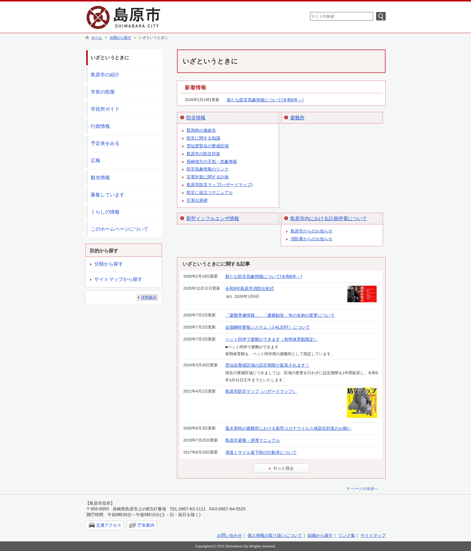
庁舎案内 (146, 525)
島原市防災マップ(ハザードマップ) (220, 184)
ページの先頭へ (364, 489)
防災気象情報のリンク (208, 169)
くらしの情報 (105, 211)
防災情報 (195, 117)
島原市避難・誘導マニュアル (252, 440)
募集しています (107, 194)
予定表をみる (105, 143)
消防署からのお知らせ (311, 238)
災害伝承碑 (197, 200)
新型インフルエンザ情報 (212, 218)
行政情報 (100, 126)
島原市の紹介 (105, 74)
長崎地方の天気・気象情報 (212, 161)
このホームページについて (119, 229)
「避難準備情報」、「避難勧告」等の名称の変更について (280, 315)
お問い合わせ (229, 535)
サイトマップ (373, 535)
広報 (95, 160)
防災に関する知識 (203, 138)
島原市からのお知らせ (311, 231)
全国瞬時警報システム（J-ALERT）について (267, 327)
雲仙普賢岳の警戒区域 (208, 145)
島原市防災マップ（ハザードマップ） (261, 391)
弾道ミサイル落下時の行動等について (261, 452)
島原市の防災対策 (203, 153)
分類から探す (120, 37)
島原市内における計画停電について (328, 218)
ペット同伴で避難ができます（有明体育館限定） (271, 339)
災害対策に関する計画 (208, 176)
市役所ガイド (105, 109)
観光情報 (100, 177)
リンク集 (346, 535)
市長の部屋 (103, 91)
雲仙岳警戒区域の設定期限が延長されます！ (267, 365)
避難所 (297, 117)
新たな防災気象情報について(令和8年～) (265, 99)
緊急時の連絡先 (201, 130)
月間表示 (148, 297)
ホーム (96, 37)
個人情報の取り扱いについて (275, 535)
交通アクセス (108, 525)
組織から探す (320, 535)
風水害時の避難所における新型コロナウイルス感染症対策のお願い (288, 428)
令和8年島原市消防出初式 (249, 288)
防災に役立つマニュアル (210, 192)
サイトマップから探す (118, 279)
